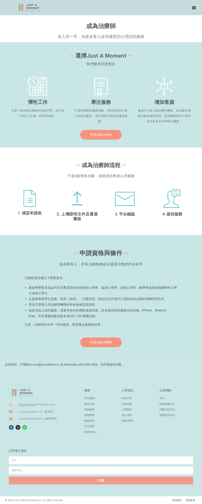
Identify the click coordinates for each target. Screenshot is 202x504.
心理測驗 (165, 390)
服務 (87, 390)
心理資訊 (128, 390)
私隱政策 (190, 500)
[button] (194, 7)
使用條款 (176, 500)
